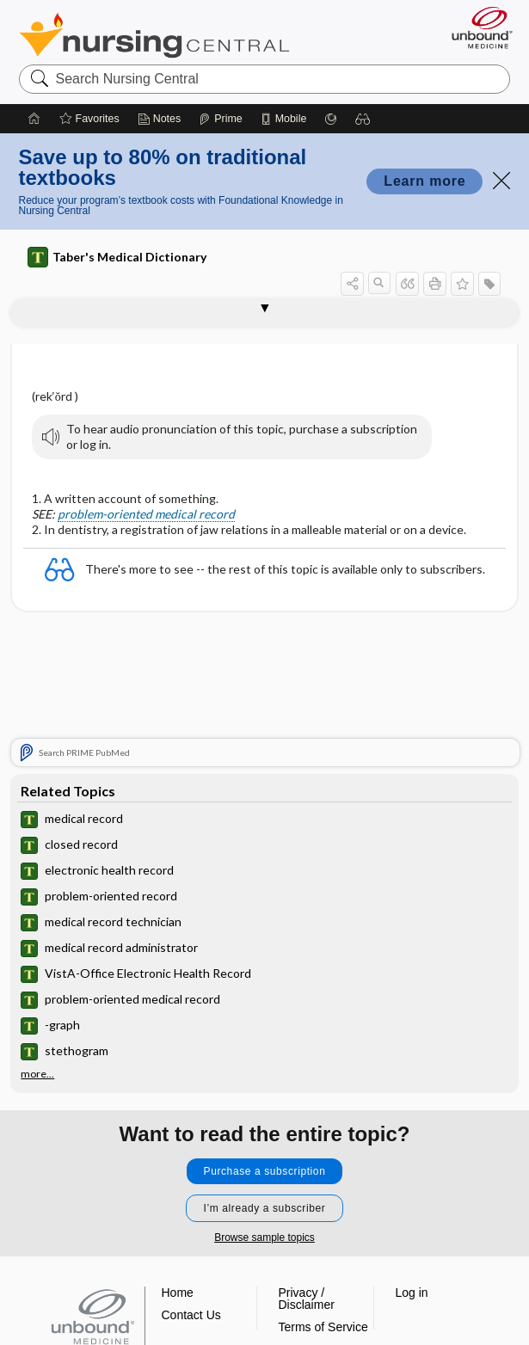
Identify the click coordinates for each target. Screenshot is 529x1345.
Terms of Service (323, 1327)
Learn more (424, 181)
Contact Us (191, 1315)
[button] (363, 118)
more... (37, 1074)
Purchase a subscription (265, 1171)
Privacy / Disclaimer (307, 1298)
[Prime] (220, 118)
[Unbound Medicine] (476, 27)
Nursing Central (154, 35)
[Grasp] (330, 118)
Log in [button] (412, 1292)
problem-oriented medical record (146, 514)
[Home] (34, 118)
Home (178, 1292)
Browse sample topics (264, 1237)
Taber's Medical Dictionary (117, 257)
